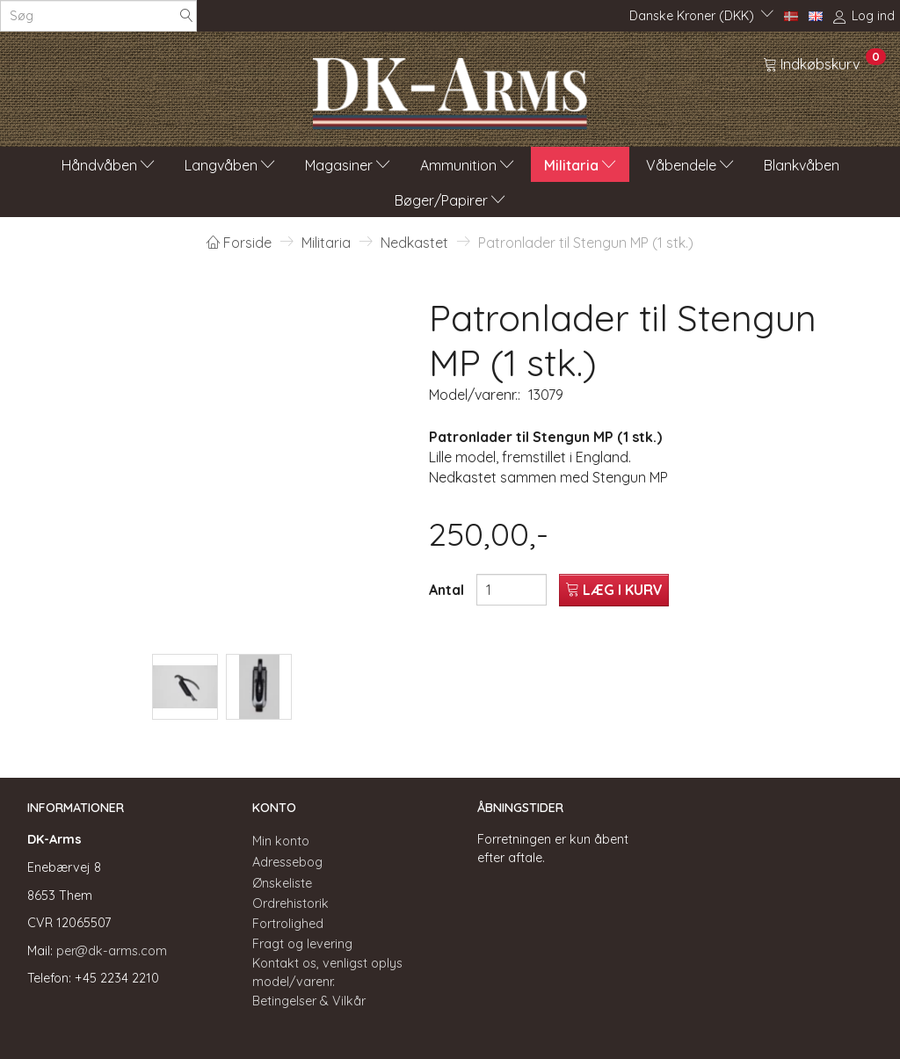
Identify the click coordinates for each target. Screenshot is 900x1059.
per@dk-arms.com (111, 951)
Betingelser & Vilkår (309, 1001)
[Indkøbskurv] (824, 63)
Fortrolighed (287, 924)
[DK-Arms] (449, 88)
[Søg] (186, 16)
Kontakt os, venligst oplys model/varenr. (327, 972)
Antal (448, 589)
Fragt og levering (302, 944)
